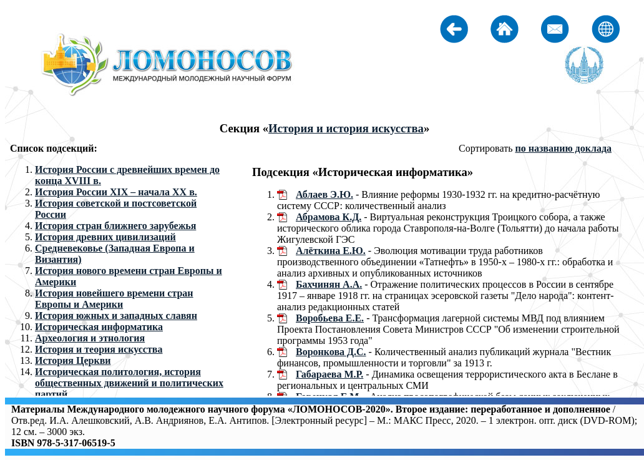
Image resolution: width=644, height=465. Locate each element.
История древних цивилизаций (105, 237)
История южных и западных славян (116, 315)
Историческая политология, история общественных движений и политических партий (129, 382)
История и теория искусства (98, 349)
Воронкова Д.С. (331, 351)
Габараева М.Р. (329, 374)
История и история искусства (346, 128)
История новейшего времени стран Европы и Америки (114, 299)
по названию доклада (563, 148)
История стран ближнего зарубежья (115, 225)
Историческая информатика (99, 326)
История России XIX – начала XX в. (116, 192)
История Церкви (73, 360)
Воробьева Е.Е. (330, 318)
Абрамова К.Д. (328, 217)
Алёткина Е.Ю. (331, 250)
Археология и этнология (90, 338)
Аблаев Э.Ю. (324, 194)
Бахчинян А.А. (329, 284)
